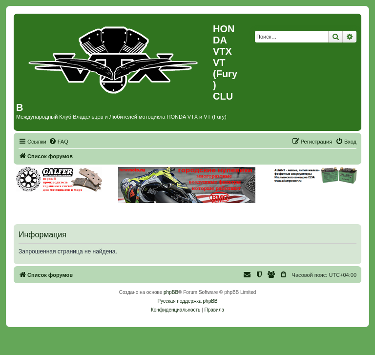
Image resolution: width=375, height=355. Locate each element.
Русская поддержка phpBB (187, 301)
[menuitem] (58, 141)
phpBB (171, 292)
